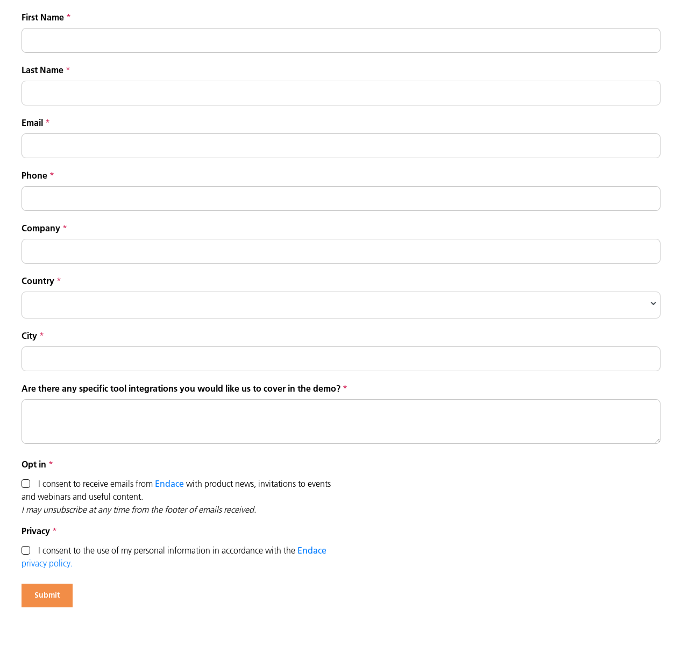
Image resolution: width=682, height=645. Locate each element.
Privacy (36, 531)
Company (41, 228)
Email (32, 122)
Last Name (42, 70)
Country (38, 280)
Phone (34, 175)
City (29, 335)
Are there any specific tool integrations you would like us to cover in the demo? (181, 388)
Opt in (34, 464)
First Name (43, 17)
